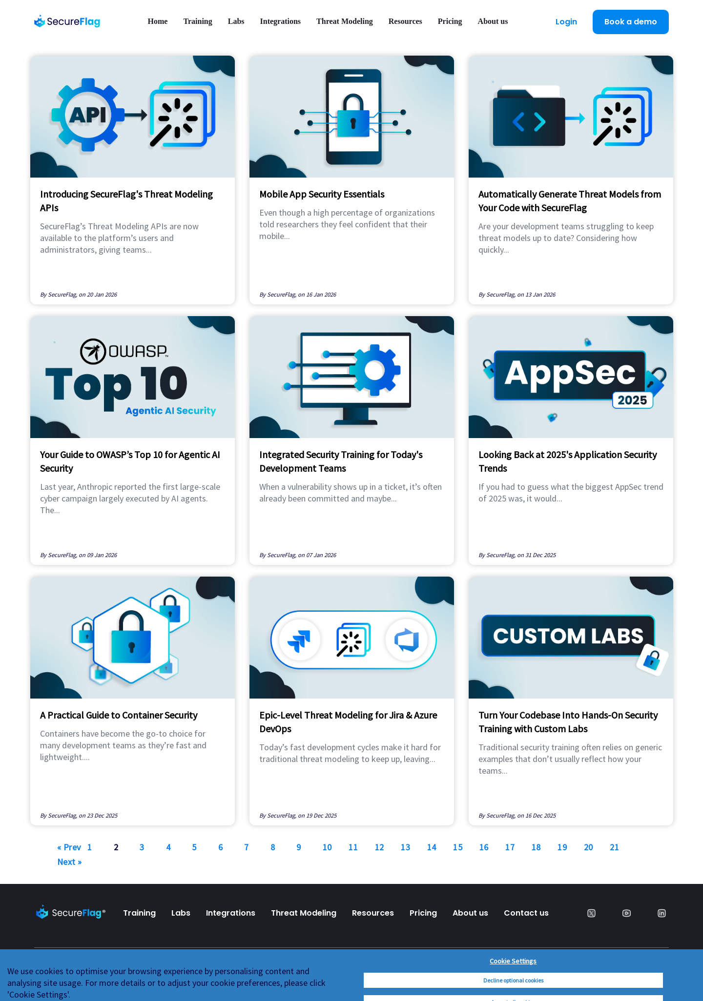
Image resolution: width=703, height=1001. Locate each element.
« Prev (69, 847)
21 (614, 847)
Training (197, 21)
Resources (405, 21)
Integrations (280, 21)
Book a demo (630, 21)
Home (158, 21)
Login (566, 21)
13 (405, 847)
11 (353, 847)
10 (327, 847)
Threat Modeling (344, 21)
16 (484, 847)
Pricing (450, 21)
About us (493, 21)
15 (457, 847)
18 (536, 847)
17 (510, 847)
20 (588, 847)
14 (431, 847)
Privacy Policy (62, 976)
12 (379, 847)
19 (562, 847)
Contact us (526, 913)
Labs (236, 21)
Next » (69, 861)
